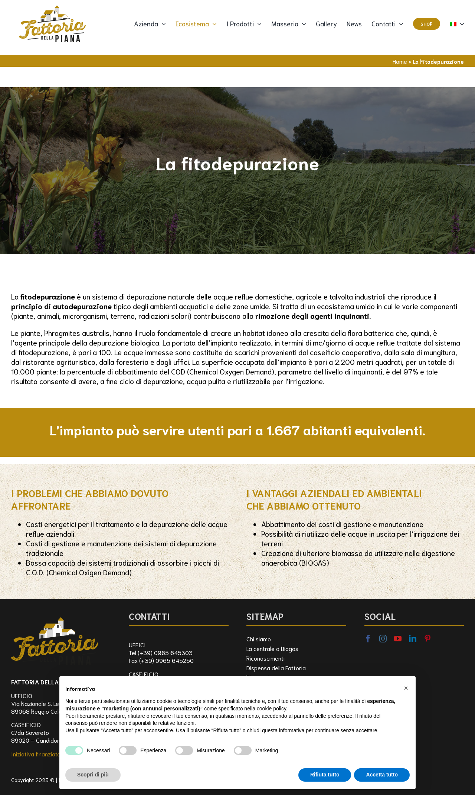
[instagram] (383, 638)
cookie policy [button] (271, 708)
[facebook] (368, 638)
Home (400, 61)
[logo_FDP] (54, 614)
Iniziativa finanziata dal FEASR (49, 754)
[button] (406, 688)
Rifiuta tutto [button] (325, 775)
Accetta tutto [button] (382, 775)
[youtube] (398, 638)
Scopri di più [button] (93, 775)
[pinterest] (427, 638)
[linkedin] (412, 638)
